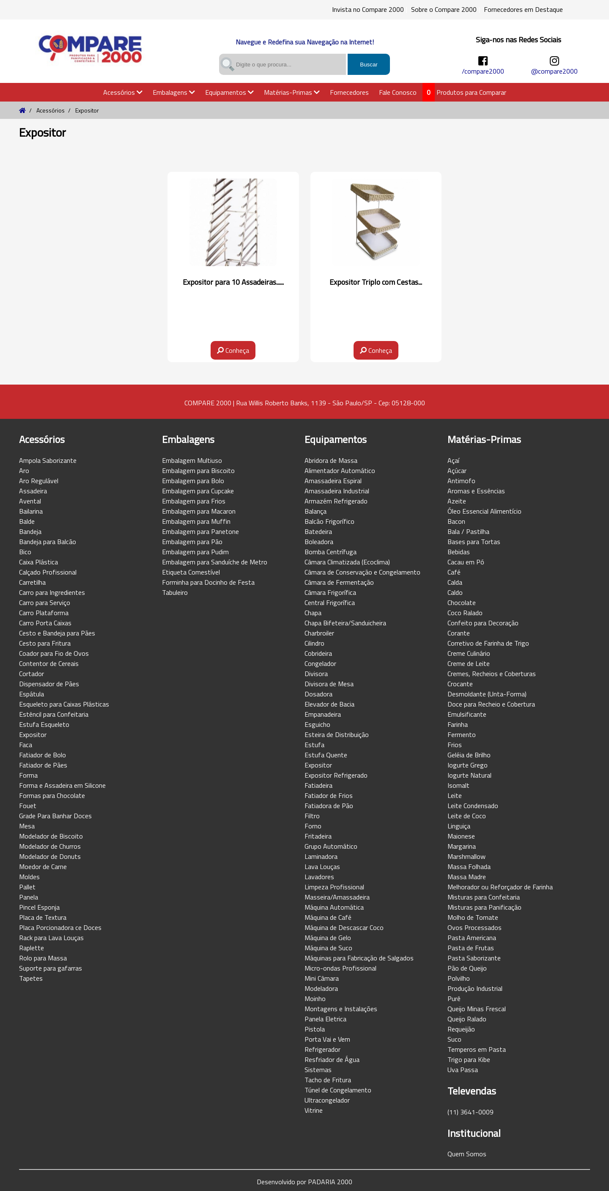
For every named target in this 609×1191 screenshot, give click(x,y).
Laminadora (320, 856)
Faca (25, 745)
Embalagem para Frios (193, 501)
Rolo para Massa (43, 958)
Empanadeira (322, 714)
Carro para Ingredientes (52, 592)
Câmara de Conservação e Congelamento (362, 572)
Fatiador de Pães (43, 765)
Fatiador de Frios (328, 795)
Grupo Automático (330, 846)
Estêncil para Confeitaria (53, 714)
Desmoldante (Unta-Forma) (487, 694)
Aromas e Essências (476, 491)
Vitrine (313, 1110)
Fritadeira (318, 836)
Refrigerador (322, 1049)
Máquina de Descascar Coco (344, 927)
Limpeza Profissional (334, 887)
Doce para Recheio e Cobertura (491, 704)
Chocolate (461, 602)
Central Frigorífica (329, 602)
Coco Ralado (465, 613)
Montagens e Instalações (340, 1009)
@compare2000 (554, 71)
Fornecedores (349, 92)
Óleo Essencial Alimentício (484, 511)
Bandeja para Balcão (47, 541)
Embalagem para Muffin (196, 521)
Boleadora (318, 541)
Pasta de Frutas (470, 948)
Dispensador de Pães (49, 684)
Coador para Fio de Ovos (54, 653)
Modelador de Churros (50, 846)
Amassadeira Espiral (333, 481)
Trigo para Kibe (468, 1059)
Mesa (27, 826)
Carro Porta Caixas (45, 623)
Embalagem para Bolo (193, 481)
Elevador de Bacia (329, 704)
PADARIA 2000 (330, 1182)
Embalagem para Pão (192, 541)
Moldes (29, 877)
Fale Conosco (398, 92)
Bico (25, 552)
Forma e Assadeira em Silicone (62, 785)
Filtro (312, 816)
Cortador (31, 673)
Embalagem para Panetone (200, 531)
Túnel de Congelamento (337, 1090)
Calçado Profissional (48, 572)
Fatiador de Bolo (42, 755)
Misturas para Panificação (484, 907)
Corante (458, 633)
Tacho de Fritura (327, 1080)
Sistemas (318, 1069)
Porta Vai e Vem (327, 1039)
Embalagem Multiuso (192, 460)
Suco (454, 1039)
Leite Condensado (472, 805)
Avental (30, 501)
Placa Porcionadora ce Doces (60, 927)
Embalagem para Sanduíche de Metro (214, 562)
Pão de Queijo (467, 968)
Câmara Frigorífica (330, 592)
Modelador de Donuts (50, 856)
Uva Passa (462, 1069)
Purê (454, 998)
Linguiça (458, 826)
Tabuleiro (175, 592)
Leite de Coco (466, 816)
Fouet (27, 805)
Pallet (27, 887)
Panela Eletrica (325, 1019)
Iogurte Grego (467, 765)
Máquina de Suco (328, 948)
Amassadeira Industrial (336, 491)
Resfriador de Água (331, 1059)
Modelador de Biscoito (51, 836)
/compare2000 (483, 71)
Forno (312, 826)
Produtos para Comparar (471, 92)
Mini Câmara (321, 978)
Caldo (455, 592)
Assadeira (33, 491)
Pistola (314, 1029)
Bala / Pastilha (468, 531)
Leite (454, 795)
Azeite (456, 501)
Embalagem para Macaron (199, 511)
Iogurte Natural (469, 775)
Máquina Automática (334, 907)
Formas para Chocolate (52, 795)
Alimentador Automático (339, 470)
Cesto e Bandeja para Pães (57, 633)
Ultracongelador (327, 1100)
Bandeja (30, 531)
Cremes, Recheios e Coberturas (491, 673)
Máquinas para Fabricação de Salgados (359, 958)
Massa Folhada (469, 866)
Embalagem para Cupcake (198, 491)
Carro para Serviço (44, 602)
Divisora (316, 673)
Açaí (453, 460)
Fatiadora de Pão (328, 805)
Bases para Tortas (473, 541)
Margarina (461, 846)
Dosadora (318, 694)
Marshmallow (466, 856)
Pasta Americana (471, 937)
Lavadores (319, 877)
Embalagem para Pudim (195, 552)
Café (454, 572)
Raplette (31, 948)
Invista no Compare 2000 (368, 9)
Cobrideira (318, 653)
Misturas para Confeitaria (483, 897)
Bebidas (458, 552)
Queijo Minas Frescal (476, 1009)
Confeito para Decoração (482, 623)
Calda (454, 582)
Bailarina (31, 511)
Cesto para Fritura (45, 643)
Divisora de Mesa (329, 684)
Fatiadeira (318, 785)
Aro (24, 470)
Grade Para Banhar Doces (55, 816)
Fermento (461, 734)
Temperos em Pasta (476, 1049)
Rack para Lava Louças (51, 937)
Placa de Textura (42, 917)
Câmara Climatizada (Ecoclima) (347, 562)
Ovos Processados (474, 927)
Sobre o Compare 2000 (444, 9)
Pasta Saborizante (474, 958)
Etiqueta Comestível (191, 572)
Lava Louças (322, 866)
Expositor (33, 734)
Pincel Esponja (39, 907)
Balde (27, 521)
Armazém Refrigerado (336, 501)
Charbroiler (319, 633)
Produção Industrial (474, 988)
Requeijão (461, 1029)
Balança (315, 511)
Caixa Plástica (38, 562)
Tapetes (31, 978)
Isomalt (458, 785)
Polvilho (458, 978)
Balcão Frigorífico (329, 521)
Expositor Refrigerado (336, 775)
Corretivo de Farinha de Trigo (488, 643)
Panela (28, 897)
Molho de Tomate (472, 917)
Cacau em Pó (465, 562)
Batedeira (318, 531)
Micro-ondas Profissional (340, 968)
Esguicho (317, 724)
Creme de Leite (468, 663)
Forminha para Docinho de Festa (208, 582)
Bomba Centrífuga (330, 552)
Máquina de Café (327, 917)
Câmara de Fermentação (339, 582)
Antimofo (461, 481)
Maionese (461, 836)
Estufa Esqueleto (44, 724)
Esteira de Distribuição (336, 734)
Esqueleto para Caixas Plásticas (64, 704)
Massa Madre (466, 877)
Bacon (456, 521)
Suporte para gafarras (50, 968)
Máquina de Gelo (327, 937)
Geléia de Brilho (469, 755)
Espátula (31, 694)
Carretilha (32, 582)
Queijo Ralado (466, 1019)
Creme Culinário (468, 653)
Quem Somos (466, 1154)
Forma (28, 775)
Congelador (320, 663)
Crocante (460, 684)
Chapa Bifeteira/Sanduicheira (345, 623)
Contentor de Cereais (49, 663)
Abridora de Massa (330, 460)
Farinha (457, 724)
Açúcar (456, 470)
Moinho (315, 998)
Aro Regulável (38, 481)
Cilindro (314, 643)
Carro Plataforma (44, 613)
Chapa (312, 613)
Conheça (233, 350)
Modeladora (321, 988)
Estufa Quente (325, 755)
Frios (454, 745)
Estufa (314, 745)
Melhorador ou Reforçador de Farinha (500, 887)
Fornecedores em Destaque (523, 9)
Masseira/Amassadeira (337, 897)
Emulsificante (466, 714)
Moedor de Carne (43, 866)
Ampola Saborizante (48, 460)
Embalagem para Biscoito (198, 470)
